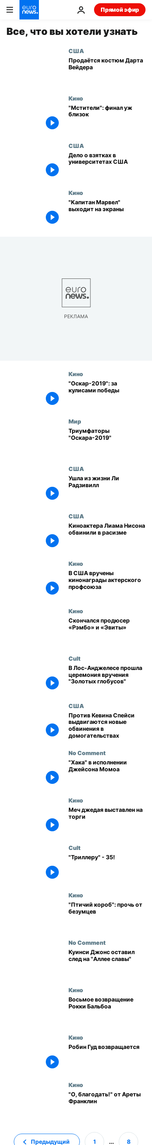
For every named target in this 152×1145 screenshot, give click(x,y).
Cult (75, 658)
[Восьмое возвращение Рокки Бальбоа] (107, 1010)
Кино (76, 98)
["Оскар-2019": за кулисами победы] (107, 394)
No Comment (87, 752)
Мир (75, 421)
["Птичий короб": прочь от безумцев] (107, 915)
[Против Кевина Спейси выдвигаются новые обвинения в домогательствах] (107, 726)
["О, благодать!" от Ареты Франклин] (107, 1105)
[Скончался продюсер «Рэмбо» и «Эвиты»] (107, 631)
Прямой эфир (120, 9)
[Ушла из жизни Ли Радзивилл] (107, 489)
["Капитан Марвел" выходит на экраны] (107, 213)
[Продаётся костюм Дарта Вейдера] (107, 71)
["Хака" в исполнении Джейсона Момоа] (107, 773)
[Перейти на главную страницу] (29, 9)
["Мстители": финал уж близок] (107, 119)
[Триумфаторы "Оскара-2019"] (107, 442)
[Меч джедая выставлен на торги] (107, 821)
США (76, 50)
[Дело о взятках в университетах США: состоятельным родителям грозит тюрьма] (107, 166)
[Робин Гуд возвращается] (107, 1058)
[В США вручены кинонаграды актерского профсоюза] (107, 584)
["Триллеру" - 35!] (107, 868)
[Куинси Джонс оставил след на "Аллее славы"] (107, 963)
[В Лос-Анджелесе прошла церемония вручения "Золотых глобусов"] (107, 679)
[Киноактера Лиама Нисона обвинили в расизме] (107, 536)
